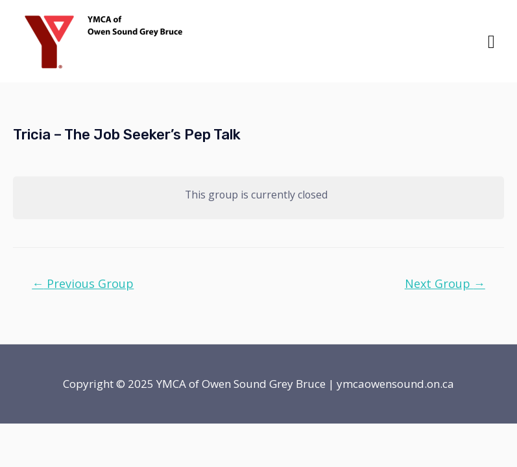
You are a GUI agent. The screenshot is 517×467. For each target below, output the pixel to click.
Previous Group (83, 283)
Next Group (445, 283)
